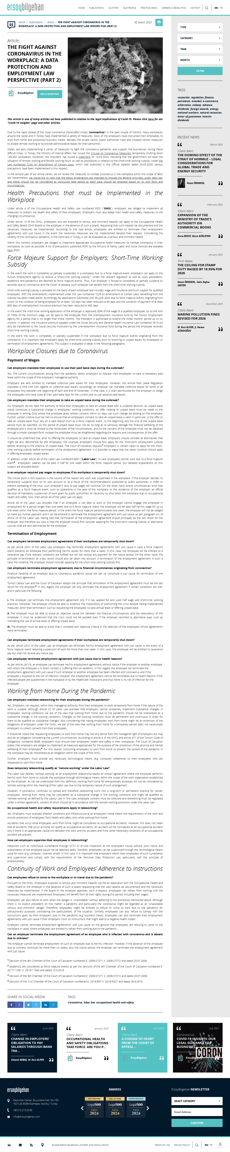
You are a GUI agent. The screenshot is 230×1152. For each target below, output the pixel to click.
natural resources (211, 112)
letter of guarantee (189, 116)
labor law (89, 1002)
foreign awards (199, 109)
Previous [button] (82, 1108)
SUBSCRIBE (197, 1123)
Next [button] (147, 1108)
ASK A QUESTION (49, 94)
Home (22, 22)
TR (221, 7)
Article (50, 22)
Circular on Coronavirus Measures (111, 153)
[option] (94, 1107)
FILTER (200, 71)
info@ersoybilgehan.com (26, 1116)
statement (85, 157)
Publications (36, 22)
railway (196, 105)
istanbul (196, 101)
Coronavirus (75, 1002)
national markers (188, 112)
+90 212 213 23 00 (22, 1110)
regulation (197, 97)
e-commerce (210, 101)
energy (214, 109)
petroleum (184, 101)
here (151, 119)
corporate (184, 97)
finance (209, 97)
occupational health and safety (115, 1002)
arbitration (184, 105)
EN (216, 7)
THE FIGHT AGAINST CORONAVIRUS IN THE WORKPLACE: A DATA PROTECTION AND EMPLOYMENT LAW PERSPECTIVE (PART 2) (68, 24)
